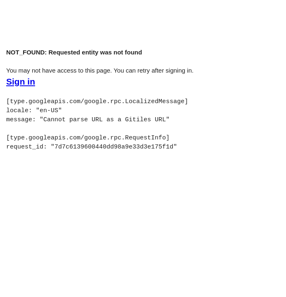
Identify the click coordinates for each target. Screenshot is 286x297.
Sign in (20, 81)
